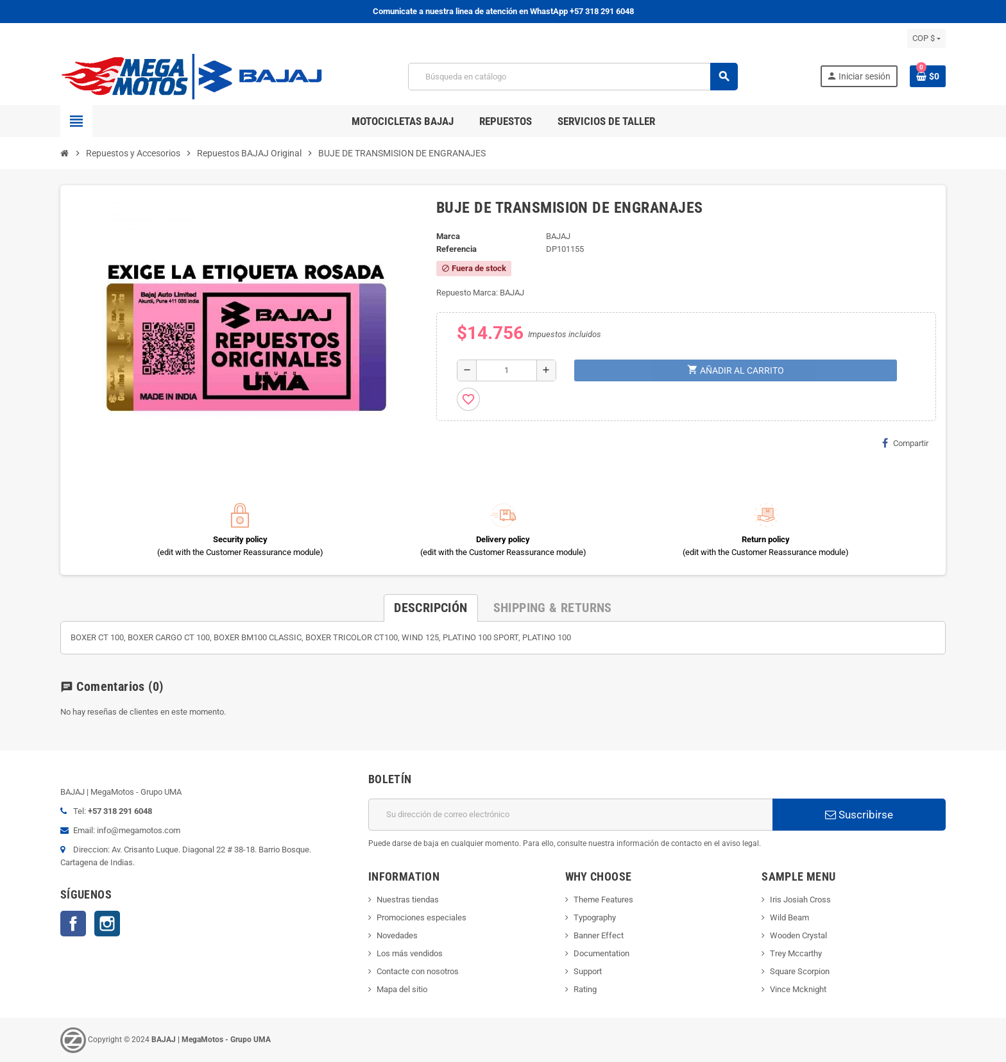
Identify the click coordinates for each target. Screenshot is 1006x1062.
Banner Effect (599, 935)
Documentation (601, 953)
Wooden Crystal (798, 935)
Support (588, 971)
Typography (595, 917)
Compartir (905, 443)
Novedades (397, 935)
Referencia (456, 249)
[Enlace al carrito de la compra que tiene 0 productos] (928, 76)
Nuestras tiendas (408, 899)
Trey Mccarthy (796, 953)
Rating (585, 989)
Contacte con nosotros (418, 971)
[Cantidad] (506, 370)
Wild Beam (789, 917)
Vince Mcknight (798, 989)
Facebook (73, 923)
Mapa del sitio (402, 989)
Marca (448, 236)
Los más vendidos (410, 953)
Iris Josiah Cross (800, 899)
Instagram (107, 923)
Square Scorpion (800, 971)
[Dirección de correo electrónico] (570, 815)
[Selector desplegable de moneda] (926, 38)
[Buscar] (572, 76)
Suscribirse (859, 814)
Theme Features (603, 899)
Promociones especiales (421, 917)
